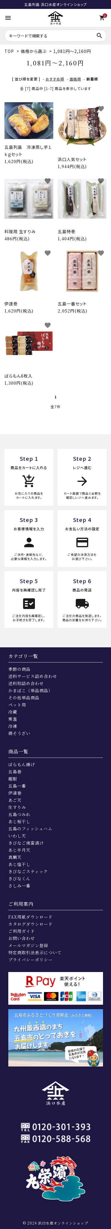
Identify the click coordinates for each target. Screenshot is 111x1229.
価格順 (75, 78)
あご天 (15, 800)
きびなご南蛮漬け (26, 843)
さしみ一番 (19, 886)
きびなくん (19, 878)
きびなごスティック (28, 871)
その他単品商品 (23, 698)
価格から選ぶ (33, 51)
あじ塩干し (19, 864)
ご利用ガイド (21, 931)
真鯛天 (15, 857)
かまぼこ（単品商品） (30, 690)
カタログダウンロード (30, 924)
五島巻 (15, 771)
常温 (12, 719)
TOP (9, 51)
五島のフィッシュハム (30, 829)
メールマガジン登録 (28, 945)
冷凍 (12, 726)
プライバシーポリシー (30, 960)
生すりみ (17, 807)
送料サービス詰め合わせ (32, 676)
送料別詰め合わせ (26, 683)
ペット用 (17, 705)
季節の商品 (19, 669)
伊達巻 (15, 793)
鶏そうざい (19, 733)
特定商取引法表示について (35, 952)
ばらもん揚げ (21, 764)
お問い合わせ (21, 938)
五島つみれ (19, 814)
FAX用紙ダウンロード (30, 917)
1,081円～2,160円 (72, 51)
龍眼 (12, 779)
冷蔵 (12, 712)
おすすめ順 (55, 78)
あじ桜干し (19, 821)
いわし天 (17, 836)
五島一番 (17, 786)
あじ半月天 (19, 850)
